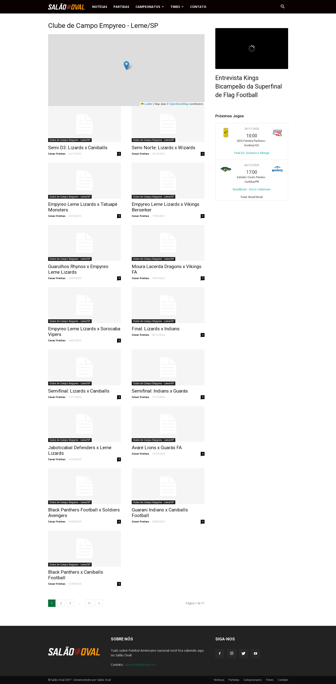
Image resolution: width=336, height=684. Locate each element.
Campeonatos (150, 6)
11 (89, 603)
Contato (198, 6)
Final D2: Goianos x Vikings (251, 153)
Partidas (121, 6)
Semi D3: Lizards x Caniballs (77, 147)
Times (177, 6)
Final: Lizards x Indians (156, 328)
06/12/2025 (251, 165)
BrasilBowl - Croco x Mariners (252, 189)
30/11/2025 (251, 128)
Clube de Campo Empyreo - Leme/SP (69, 140)
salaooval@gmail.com (140, 664)
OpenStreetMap (179, 104)
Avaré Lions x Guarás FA (157, 447)
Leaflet (146, 104)
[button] (282, 6)
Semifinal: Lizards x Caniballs (78, 391)
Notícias (99, 6)
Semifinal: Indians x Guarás (160, 391)
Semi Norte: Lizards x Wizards (163, 147)
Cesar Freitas (56, 153)
